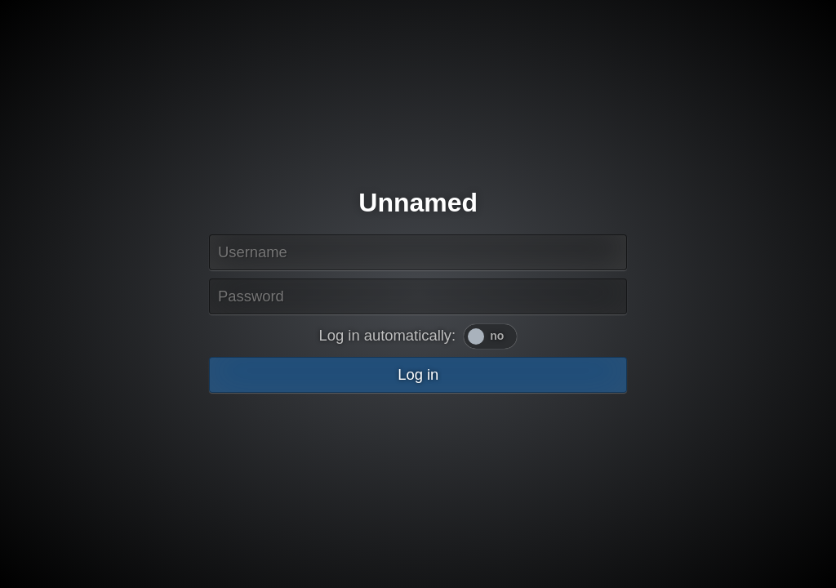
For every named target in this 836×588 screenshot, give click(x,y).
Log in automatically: (387, 335)
